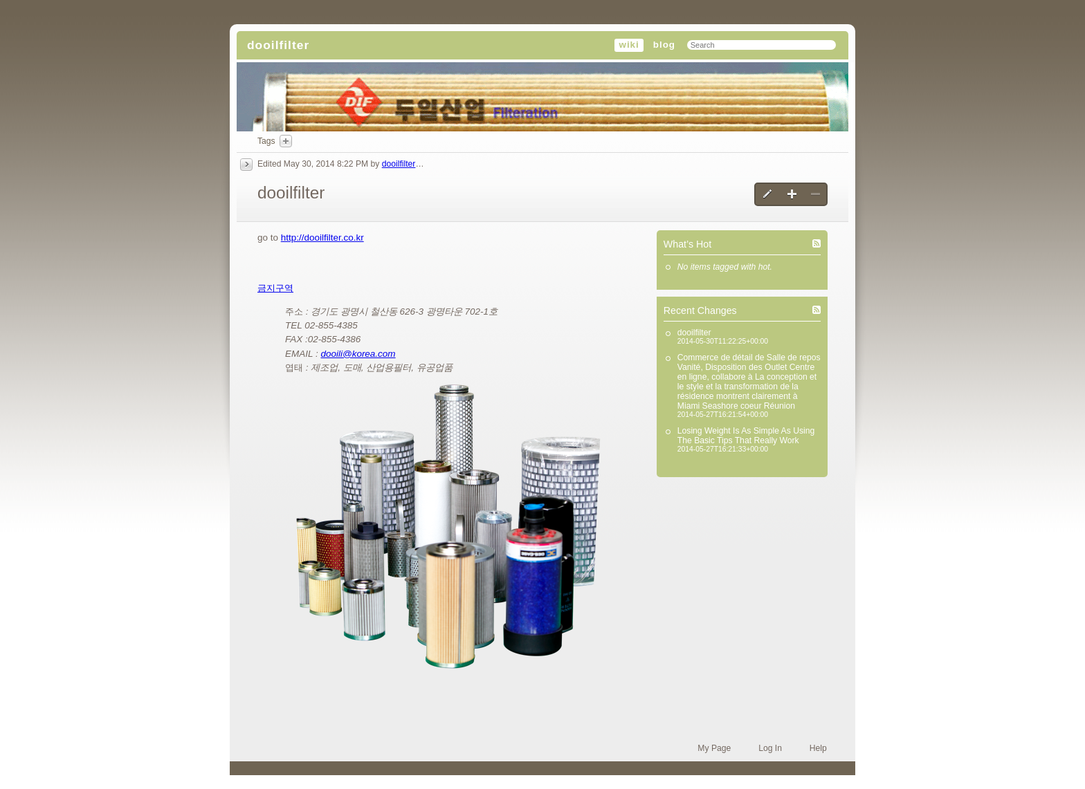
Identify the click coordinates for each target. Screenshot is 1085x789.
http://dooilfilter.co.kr (322, 237)
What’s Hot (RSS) (816, 243)
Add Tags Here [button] (286, 141)
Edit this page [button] (768, 194)
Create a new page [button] (792, 194)
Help (818, 748)
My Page (714, 748)
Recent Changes (700, 310)
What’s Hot (687, 244)
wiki (629, 44)
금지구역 (275, 288)
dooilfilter (278, 45)
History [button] (246, 164)
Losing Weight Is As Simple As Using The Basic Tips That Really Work (745, 435)
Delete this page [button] (815, 194)
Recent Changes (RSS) (816, 310)
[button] (448, 526)
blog (664, 44)
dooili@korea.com (357, 354)
